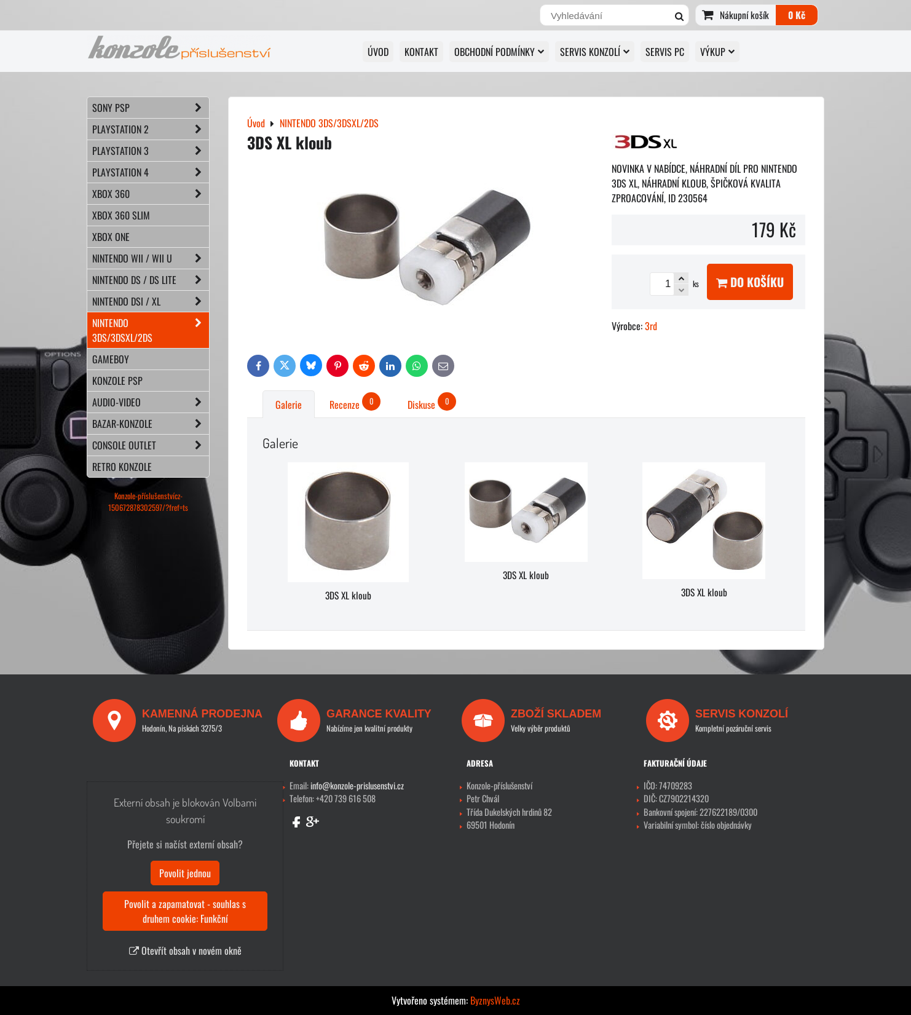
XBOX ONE (111, 236)
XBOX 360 (150, 193)
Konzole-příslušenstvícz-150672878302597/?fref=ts (148, 501)
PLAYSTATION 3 (150, 150)
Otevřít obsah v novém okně (185, 950)
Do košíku (750, 282)
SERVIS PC (664, 51)
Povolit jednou (185, 873)
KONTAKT (421, 51)
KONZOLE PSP (117, 380)
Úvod (378, 51)
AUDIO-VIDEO (150, 402)
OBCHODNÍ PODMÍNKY (499, 51)
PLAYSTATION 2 (150, 129)
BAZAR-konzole (150, 423)
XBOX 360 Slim (121, 215)
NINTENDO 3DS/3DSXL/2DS (150, 330)
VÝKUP (717, 51)
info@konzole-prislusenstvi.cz (357, 785)
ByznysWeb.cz (495, 1000)
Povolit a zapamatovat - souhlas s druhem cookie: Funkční (185, 911)
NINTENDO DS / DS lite (150, 279)
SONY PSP (150, 107)
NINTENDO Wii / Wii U (150, 258)
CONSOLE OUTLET (150, 445)
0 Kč (796, 15)
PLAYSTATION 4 (150, 172)
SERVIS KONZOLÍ (594, 51)
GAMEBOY (110, 359)
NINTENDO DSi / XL (150, 301)
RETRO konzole (122, 466)
